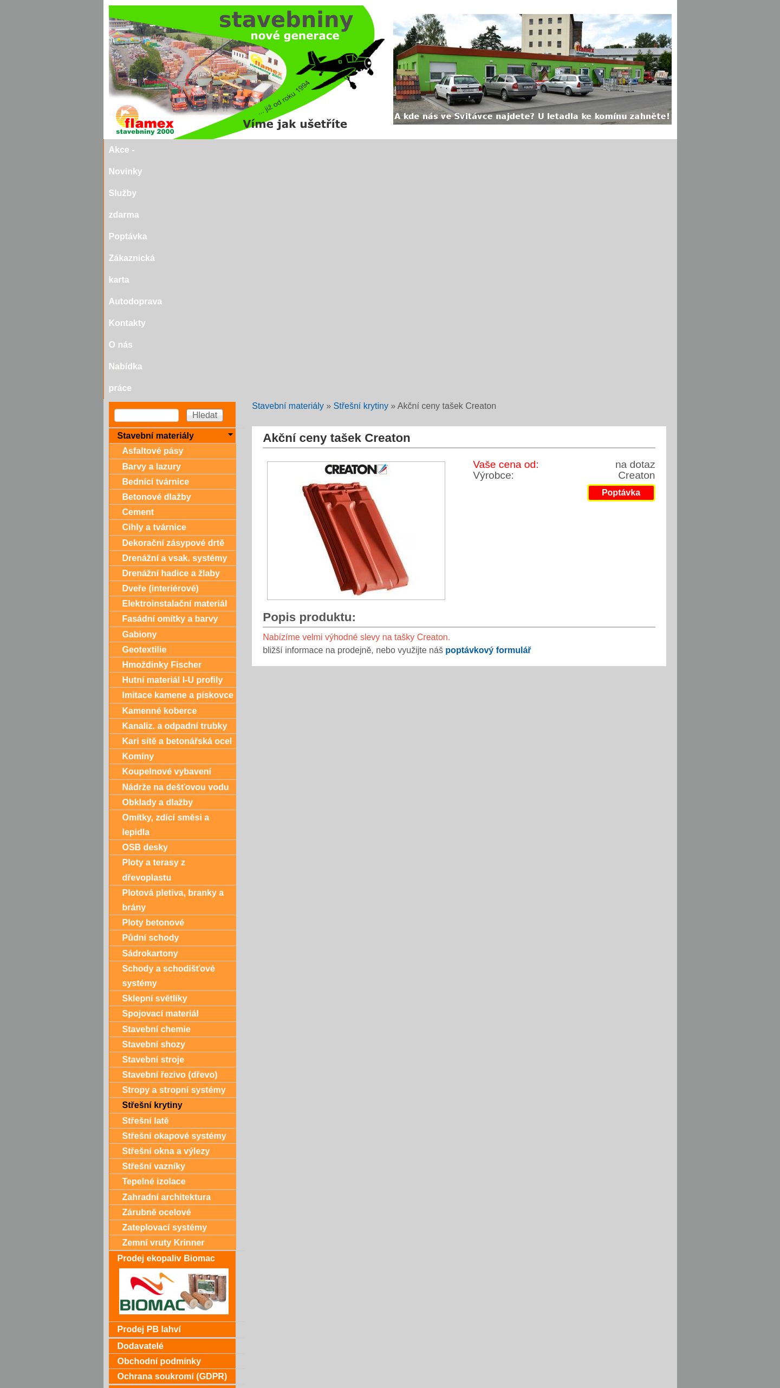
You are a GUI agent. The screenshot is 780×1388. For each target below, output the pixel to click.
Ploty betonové (153, 684)
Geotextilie (144, 411)
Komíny (138, 518)
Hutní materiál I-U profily (172, 441)
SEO (358, 1383)
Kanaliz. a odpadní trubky (174, 487)
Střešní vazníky (154, 928)
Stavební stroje (153, 821)
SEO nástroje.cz (411, 1383)
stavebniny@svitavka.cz (154, 1367)
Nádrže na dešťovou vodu (175, 548)
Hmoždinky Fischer (162, 426)
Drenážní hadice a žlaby (171, 335)
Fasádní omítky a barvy (170, 380)
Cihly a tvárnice (154, 289)
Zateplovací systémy (164, 989)
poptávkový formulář (488, 411)
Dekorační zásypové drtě (173, 304)
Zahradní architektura (166, 958)
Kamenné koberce (159, 472)
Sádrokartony (150, 715)
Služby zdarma (253, 149)
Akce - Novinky (181, 149)
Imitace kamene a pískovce (177, 456)
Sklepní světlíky (154, 760)
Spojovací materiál (160, 775)
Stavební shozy (153, 806)
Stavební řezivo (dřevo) (170, 836)
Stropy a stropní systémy (174, 851)
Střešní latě (145, 882)
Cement (138, 273)
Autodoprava (450, 149)
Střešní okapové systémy (174, 897)
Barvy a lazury (151, 228)
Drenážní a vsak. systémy (174, 319)
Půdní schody (150, 699)
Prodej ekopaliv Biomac (167, 1020)
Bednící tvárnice (156, 243)
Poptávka (313, 149)
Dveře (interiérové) (160, 350)
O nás (548, 149)
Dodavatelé (141, 1107)
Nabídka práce (600, 149)
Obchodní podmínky (160, 1123)
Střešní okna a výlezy (166, 912)
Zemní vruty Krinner (163, 1004)
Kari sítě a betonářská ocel (177, 502)
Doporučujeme (148, 1348)
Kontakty (506, 149)
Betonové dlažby (156, 258)
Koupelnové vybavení (167, 533)
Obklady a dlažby (157, 564)
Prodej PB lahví (149, 1091)
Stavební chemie (156, 791)
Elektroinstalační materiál (174, 365)
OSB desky (145, 609)
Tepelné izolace (154, 943)
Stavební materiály (288, 167)
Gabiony (139, 396)
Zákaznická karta (378, 149)
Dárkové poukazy (153, 1154)
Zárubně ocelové (156, 974)
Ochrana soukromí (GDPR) (172, 1138)
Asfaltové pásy (153, 212)
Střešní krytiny (361, 167)
